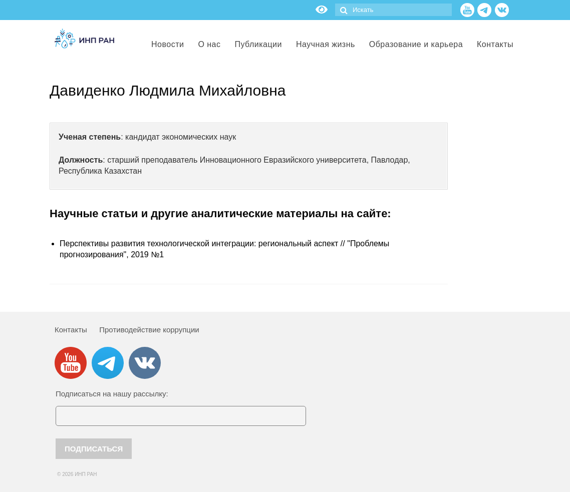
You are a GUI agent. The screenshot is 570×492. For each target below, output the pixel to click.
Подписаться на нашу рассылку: (112, 393)
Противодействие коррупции (149, 329)
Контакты (71, 329)
